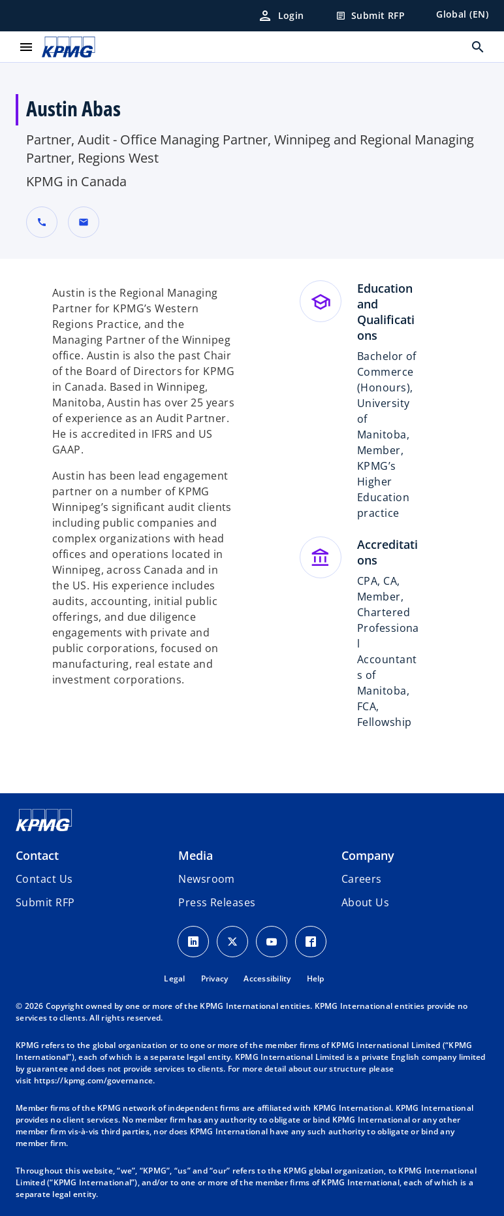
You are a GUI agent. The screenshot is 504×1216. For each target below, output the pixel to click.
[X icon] (232, 941)
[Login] (280, 16)
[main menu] (26, 47)
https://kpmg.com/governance (93, 1080)
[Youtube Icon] (271, 941)
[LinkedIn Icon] (193, 941)
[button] (83, 222)
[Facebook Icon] (310, 941)
